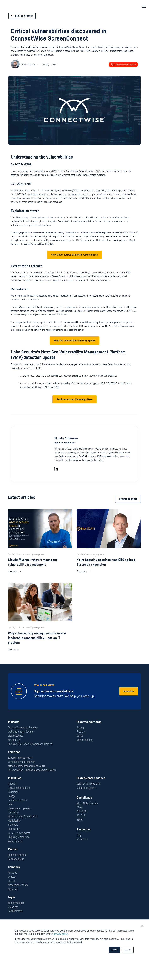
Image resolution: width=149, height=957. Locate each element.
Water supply (15, 841)
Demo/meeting (84, 740)
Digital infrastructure (19, 788)
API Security (14, 740)
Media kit (13, 889)
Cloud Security (15, 736)
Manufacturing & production (22, 816)
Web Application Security (21, 731)
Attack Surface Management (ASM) (26, 766)
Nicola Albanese (66, 449)
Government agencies (19, 808)
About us (12, 873)
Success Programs (86, 788)
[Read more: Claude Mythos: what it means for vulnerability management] (40, 552)
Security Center (16, 903)
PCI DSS (81, 815)
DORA (79, 807)
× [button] (142, 926)
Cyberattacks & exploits (123, 64)
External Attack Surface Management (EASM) (32, 770)
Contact (12, 877)
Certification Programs (88, 784)
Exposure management (20, 758)
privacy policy (61, 934)
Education (13, 792)
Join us (11, 881)
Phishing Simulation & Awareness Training (30, 744)
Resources (82, 839)
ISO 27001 (82, 811)
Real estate (14, 829)
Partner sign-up (16, 859)
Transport (13, 825)
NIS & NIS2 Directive (87, 803)
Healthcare (13, 812)
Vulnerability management (21, 762)
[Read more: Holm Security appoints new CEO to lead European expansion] (109, 552)
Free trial (81, 731)
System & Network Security (22, 727)
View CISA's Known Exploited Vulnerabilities (74, 265)
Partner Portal (15, 911)
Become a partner (17, 855)
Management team (18, 885)
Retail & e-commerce (19, 833)
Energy (11, 796)
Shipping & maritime (18, 837)
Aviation (12, 784)
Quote (80, 736)
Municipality (14, 820)
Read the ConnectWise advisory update (74, 351)
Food (10, 804)
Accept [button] (114, 950)
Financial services (17, 800)
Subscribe (128, 691)
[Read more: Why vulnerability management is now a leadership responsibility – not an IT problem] (40, 627)
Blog (79, 835)
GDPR (80, 820)
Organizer (13, 907)
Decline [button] (128, 950)
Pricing (80, 727)
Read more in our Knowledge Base (74, 410)
